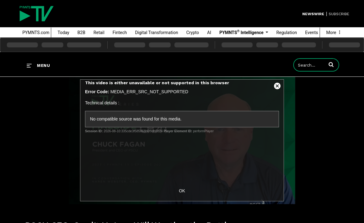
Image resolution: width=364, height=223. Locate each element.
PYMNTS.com (35, 32)
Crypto (192, 32)
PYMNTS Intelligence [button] (242, 32)
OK (182, 190)
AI (209, 32)
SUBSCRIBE (339, 14)
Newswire (313, 14)
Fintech (120, 32)
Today (64, 32)
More (334, 32)
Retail (98, 32)
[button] (331, 64)
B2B (81, 32)
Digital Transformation (156, 32)
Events (311, 32)
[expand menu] (38, 65)
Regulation (286, 32)
